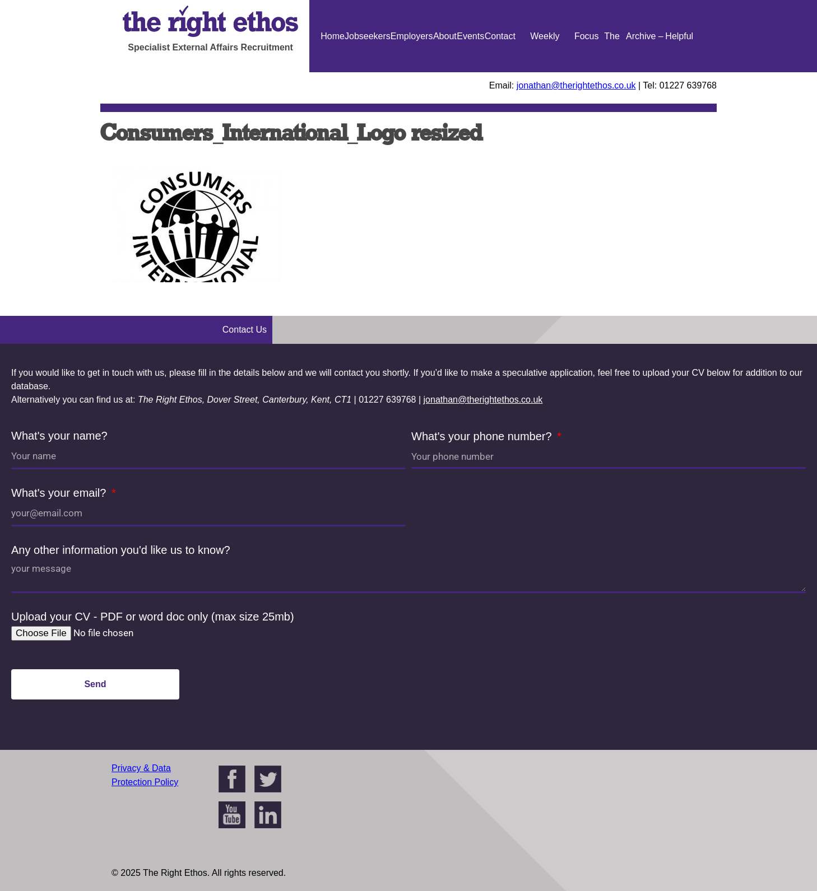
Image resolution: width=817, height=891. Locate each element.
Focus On (586, 72)
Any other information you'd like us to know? (120, 550)
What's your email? (60, 493)
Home (333, 36)
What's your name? (59, 436)
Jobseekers (368, 36)
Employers (412, 36)
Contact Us (500, 72)
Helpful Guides (679, 72)
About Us (445, 72)
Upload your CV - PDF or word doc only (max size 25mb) (152, 616)
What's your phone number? (483, 436)
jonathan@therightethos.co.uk (576, 85)
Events (470, 36)
